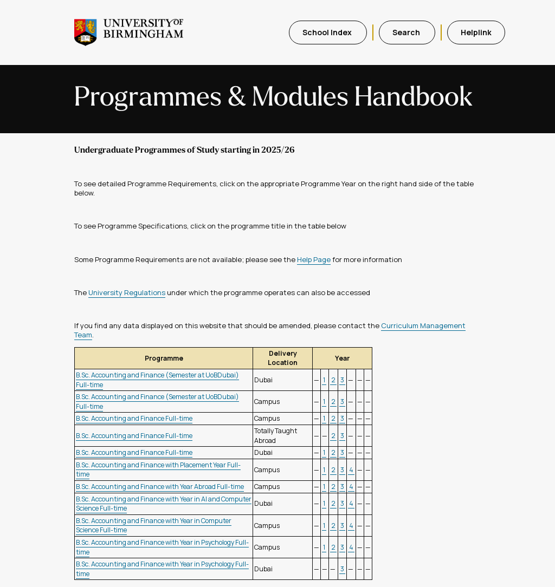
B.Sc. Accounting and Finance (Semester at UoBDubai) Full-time (157, 379)
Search (407, 32)
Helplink (476, 32)
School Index (327, 32)
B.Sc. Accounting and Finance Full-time (134, 418)
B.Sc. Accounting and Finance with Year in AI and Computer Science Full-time (163, 503)
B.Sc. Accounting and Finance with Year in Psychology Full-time (162, 547)
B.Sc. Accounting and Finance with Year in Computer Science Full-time (153, 525)
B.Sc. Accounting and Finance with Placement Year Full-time (158, 469)
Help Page (314, 259)
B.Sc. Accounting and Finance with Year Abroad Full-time (160, 486)
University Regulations (126, 292)
